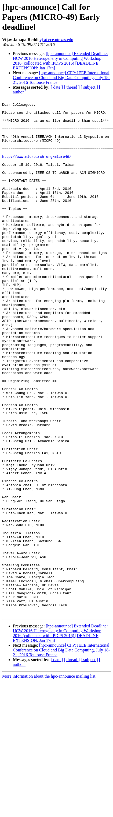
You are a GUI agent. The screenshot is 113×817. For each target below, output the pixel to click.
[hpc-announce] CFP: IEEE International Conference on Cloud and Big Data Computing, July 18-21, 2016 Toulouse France (61, 77)
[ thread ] (72, 87)
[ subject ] (89, 87)
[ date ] (57, 87)
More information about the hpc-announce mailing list (48, 778)
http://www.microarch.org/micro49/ (36, 167)
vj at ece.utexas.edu (56, 39)
